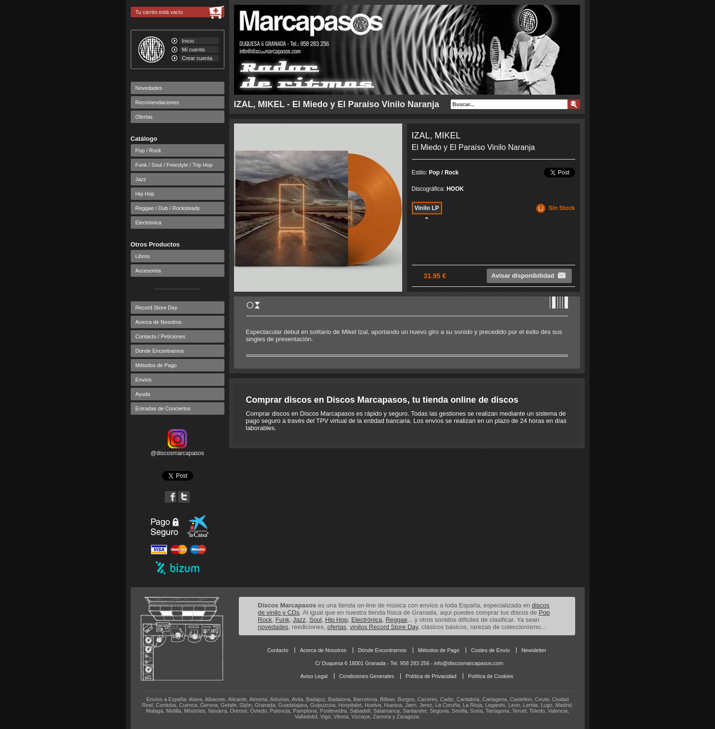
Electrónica (148, 222)
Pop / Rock (148, 150)
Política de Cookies (490, 676)
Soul (315, 619)
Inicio (188, 41)
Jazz (141, 179)
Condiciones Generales (366, 676)
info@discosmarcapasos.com (468, 663)
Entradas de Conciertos (163, 408)
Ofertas (144, 117)
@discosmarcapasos (177, 450)
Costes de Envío (490, 650)
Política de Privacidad (431, 676)
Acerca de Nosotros (159, 322)
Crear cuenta (197, 58)
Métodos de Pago (156, 365)
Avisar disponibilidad (529, 275)
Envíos (144, 380)
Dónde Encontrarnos (160, 351)
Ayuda (143, 394)
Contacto (277, 650)
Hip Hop (145, 194)
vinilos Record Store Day (384, 626)
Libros (143, 256)
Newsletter (533, 650)
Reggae (396, 619)
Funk (282, 619)
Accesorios (148, 270)
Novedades (149, 88)
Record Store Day (156, 307)
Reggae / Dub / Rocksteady (168, 208)
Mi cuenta (193, 49)
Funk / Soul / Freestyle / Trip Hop (174, 165)
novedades (273, 626)
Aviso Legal (314, 676)
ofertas (336, 626)
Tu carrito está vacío (159, 12)
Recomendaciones (157, 102)
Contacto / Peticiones (160, 336)
